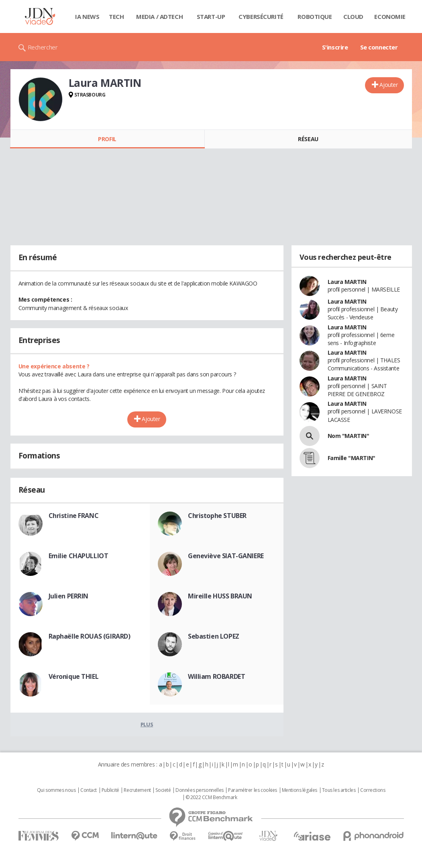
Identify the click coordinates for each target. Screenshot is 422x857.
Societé (163, 790)
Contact (88, 790)
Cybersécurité (261, 16)
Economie (390, 16)
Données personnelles (199, 790)
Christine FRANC (74, 515)
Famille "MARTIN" (351, 458)
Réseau (308, 139)
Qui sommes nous (56, 790)
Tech (116, 16)
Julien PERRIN (69, 596)
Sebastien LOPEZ (213, 636)
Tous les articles (339, 790)
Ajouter (388, 84)
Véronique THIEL (74, 676)
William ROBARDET (216, 676)
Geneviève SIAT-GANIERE (226, 555)
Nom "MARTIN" (348, 436)
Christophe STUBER (217, 515)
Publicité (110, 790)
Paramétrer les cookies (252, 790)
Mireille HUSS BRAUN (220, 596)
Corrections (372, 790)
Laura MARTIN (347, 282)
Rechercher (43, 47)
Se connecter (379, 47)
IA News (87, 16)
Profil (107, 139)
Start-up (211, 16)
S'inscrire (335, 47)
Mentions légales (299, 790)
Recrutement (137, 790)
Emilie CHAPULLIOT (78, 555)
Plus (147, 724)
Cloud (353, 16)
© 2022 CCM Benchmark (211, 797)
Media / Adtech (159, 16)
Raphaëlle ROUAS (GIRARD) (89, 636)
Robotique (315, 16)
